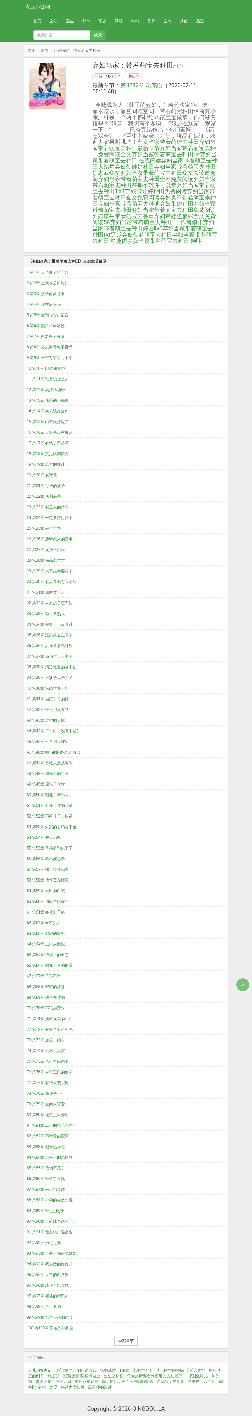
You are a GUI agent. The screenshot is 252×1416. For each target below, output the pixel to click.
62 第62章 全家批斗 (44, 923)
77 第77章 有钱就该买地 (48, 1082)
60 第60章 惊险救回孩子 (48, 901)
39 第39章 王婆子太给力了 (50, 677)
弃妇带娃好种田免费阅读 (156, 191)
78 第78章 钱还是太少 (46, 1093)
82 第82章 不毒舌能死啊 (48, 1136)
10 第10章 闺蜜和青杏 (46, 368)
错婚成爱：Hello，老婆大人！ (126, 1370)
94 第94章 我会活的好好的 (50, 1264)
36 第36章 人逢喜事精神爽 (50, 645)
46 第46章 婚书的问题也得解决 (54, 752)
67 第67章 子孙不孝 (44, 976)
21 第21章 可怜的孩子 (46, 485)
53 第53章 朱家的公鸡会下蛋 (52, 827)
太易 (53, 1387)
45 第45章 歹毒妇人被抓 (48, 741)
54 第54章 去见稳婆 (44, 837)
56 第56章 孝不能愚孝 (46, 859)
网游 (119, 21)
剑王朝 (53, 1376)
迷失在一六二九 (201, 1381)
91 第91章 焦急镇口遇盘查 (50, 1232)
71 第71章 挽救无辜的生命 (50, 1018)
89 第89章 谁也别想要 (46, 1210)
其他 (184, 21)
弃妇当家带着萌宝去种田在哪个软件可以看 (154, 182)
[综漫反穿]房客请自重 (81, 1376)
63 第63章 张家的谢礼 (46, 933)
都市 (86, 21)
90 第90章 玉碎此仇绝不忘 (50, 1221)
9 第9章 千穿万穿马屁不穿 (49, 357)
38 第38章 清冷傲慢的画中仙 (52, 667)
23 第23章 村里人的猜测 (48, 507)
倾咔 (179, 66)
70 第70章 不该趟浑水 (46, 1008)
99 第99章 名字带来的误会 (50, 1317)
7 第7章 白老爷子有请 (46, 336)
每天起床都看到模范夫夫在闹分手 (156, 1376)
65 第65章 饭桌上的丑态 (48, 955)
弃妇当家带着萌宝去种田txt (166, 154)
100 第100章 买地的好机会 (50, 1328)
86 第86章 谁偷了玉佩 (46, 1178)
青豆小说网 (37, 7)
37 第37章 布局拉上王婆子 (50, 656)
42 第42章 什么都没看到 (48, 709)
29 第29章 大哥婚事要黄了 (50, 571)
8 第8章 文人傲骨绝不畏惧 (49, 347)
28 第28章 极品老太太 (46, 560)
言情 (167, 21)
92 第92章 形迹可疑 (44, 1242)
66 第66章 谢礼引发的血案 (50, 965)
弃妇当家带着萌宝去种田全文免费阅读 (153, 194)
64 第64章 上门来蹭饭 (46, 944)
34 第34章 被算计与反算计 (50, 624)
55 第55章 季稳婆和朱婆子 (50, 848)
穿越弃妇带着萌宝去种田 (141, 234)
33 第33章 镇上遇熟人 (46, 613)
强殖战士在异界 (170, 1381)
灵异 (151, 21)
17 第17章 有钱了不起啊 (48, 443)
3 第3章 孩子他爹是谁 (46, 294)
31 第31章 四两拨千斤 (46, 592)
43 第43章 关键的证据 (46, 720)
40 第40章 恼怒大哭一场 (48, 688)
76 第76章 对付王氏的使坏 (50, 1072)
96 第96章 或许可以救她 (48, 1285)
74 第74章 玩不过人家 (46, 1050)
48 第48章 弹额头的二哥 (48, 773)
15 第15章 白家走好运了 (48, 421)
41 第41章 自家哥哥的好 (48, 699)
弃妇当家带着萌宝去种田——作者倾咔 (156, 222)
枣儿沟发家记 (40, 1370)
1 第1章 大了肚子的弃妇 (47, 272)
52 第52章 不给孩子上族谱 (50, 816)
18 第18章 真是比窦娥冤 (48, 453)
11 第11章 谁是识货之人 (48, 379)
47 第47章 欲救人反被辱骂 (50, 763)
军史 (102, 21)
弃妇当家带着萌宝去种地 (129, 203)
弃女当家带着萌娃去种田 (168, 142)
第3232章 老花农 (141, 85)
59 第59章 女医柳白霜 (46, 891)
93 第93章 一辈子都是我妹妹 (52, 1253)
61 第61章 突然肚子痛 (46, 912)
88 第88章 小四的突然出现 (50, 1200)
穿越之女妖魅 (72, 1387)
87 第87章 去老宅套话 (46, 1189)
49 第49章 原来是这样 (46, 784)
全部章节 (126, 1341)
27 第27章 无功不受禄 (46, 549)
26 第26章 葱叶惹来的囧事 (50, 539)
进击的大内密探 (170, 1370)
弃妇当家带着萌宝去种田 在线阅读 (154, 157)
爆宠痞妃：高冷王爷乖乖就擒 (127, 1381)
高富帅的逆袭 (100, 1387)
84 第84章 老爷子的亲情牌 (50, 1157)
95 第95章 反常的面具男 (48, 1274)
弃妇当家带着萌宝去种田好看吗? (153, 225)
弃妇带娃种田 (176, 203)
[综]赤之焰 (196, 1370)
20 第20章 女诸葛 (42, 475)
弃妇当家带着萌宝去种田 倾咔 (164, 240)
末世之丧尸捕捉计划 (53, 1381)
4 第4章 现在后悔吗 (44, 304)
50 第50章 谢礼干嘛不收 (48, 795)
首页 (37, 21)
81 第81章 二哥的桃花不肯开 (52, 1125)
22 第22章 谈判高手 (44, 496)
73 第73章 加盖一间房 (46, 1040)
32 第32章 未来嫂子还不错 (50, 603)
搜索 (98, 35)
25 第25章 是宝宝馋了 (46, 528)
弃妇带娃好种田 (134, 166)
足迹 (200, 21)
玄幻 (54, 21)
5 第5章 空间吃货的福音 (47, 315)
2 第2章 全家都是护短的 (47, 283)
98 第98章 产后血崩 (44, 1306)
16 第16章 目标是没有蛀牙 (50, 432)
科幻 (135, 21)
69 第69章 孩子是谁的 (46, 997)
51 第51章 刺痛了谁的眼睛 (50, 805)
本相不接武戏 (86, 1381)
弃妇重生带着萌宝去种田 (123, 216)
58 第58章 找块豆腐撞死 (48, 880)
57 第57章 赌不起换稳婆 (48, 869)
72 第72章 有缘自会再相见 (50, 1029)
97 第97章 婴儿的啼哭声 (48, 1296)
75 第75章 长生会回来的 (48, 1061)
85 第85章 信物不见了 (46, 1168)
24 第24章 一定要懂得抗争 (50, 517)
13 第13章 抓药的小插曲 (48, 400)
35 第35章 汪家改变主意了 (50, 635)
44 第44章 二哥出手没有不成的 (54, 731)
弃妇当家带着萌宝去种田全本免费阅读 (145, 179)
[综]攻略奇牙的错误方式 (76, 1370)
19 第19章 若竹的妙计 (46, 464)
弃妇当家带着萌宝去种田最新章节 (154, 145)
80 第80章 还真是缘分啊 (48, 1114)
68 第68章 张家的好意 (46, 986)
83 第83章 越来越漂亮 (46, 1146)
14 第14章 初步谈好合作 (48, 411)
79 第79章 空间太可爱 (46, 1104)
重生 (70, 21)
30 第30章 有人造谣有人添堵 (52, 581)
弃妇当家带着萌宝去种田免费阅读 (174, 209)
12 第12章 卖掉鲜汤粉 (46, 389)
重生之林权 (113, 1376)
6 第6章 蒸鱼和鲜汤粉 (46, 325)
